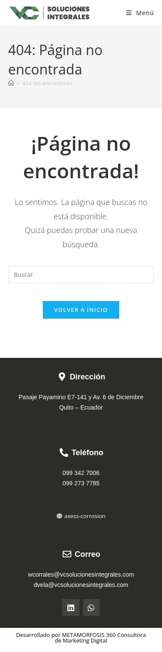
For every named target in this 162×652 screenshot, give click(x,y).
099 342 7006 (81, 472)
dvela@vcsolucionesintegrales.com (81, 584)
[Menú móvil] (140, 13)
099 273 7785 (81, 483)
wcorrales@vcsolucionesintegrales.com (81, 574)
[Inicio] (11, 83)
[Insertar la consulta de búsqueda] (81, 274)
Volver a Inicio (81, 310)
